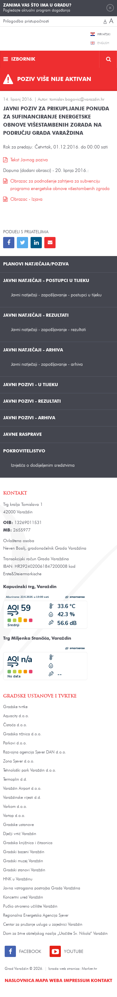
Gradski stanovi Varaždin (24, 870)
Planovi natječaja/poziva (36, 264)
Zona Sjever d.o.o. (18, 761)
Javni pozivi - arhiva (29, 418)
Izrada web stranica (64, 969)
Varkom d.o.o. (15, 807)
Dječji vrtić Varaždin (19, 834)
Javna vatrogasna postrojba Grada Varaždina (41, 888)
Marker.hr (89, 969)
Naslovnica (19, 981)
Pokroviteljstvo (24, 451)
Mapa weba (48, 981)
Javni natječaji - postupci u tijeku (46, 281)
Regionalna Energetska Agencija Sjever (35, 916)
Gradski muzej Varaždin (23, 861)
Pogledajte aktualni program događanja (37, 8)
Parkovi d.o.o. (15, 743)
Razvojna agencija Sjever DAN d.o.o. (34, 752)
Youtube (73, 951)
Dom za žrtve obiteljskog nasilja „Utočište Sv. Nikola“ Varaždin (55, 934)
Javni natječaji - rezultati (36, 315)
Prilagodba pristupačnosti (26, 21)
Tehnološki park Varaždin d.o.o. (29, 770)
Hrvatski (103, 34)
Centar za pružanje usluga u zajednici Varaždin (42, 925)
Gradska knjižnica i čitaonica (27, 843)
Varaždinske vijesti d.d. (22, 798)
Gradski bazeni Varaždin (23, 852)
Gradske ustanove (18, 825)
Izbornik (23, 59)
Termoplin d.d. (15, 780)
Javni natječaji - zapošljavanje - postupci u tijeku (56, 295)
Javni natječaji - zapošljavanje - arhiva (47, 364)
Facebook (30, 951)
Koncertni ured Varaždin (23, 897)
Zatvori (110, 8)
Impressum (77, 981)
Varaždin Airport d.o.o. (22, 789)
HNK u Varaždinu (17, 879)
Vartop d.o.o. (14, 816)
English (103, 43)
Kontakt (101, 981)
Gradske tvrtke (15, 707)
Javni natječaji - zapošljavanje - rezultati (48, 329)
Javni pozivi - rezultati (32, 401)
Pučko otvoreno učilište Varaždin (30, 906)
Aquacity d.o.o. (16, 716)
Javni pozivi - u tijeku (30, 385)
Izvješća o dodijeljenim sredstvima (43, 465)
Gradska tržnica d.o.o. (22, 734)
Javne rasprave (22, 434)
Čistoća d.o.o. (15, 725)
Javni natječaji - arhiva (33, 350)
